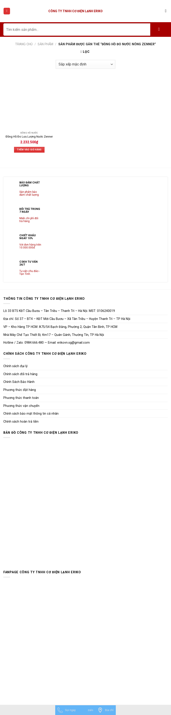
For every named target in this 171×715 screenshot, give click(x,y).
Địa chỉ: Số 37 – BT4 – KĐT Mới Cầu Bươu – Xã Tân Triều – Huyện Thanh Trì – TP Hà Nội (66, 319)
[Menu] (7, 11)
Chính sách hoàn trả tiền (21, 421)
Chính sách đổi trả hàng (20, 374)
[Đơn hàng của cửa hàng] (85, 64)
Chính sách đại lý (15, 366)
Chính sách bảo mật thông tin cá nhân (31, 413)
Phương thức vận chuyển (21, 406)
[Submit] (159, 29)
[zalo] (86, 710)
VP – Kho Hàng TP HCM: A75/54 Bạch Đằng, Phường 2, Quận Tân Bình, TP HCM (60, 327)
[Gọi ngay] (66, 710)
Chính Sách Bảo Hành (19, 382)
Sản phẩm (45, 44)
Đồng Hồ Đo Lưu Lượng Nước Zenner (29, 136)
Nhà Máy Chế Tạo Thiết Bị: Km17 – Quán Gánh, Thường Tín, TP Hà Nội (53, 335)
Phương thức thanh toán (21, 398)
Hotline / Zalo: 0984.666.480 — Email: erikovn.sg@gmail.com (46, 342)
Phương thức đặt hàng (19, 390)
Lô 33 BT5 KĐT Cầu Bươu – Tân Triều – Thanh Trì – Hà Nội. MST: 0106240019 (59, 311)
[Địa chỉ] (105, 710)
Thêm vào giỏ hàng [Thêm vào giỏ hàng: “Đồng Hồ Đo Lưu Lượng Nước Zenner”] (29, 149)
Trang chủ (24, 44)
